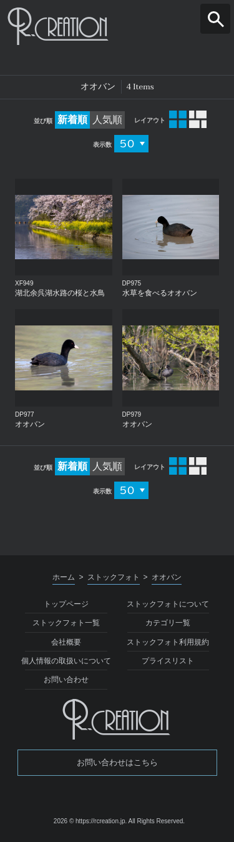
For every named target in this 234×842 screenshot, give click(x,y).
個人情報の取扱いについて (66, 660)
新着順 (72, 119)
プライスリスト (168, 660)
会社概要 (66, 642)
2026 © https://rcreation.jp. (90, 821)
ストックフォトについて (168, 604)
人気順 (107, 119)
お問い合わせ (66, 679)
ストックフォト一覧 (66, 622)
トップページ (66, 604)
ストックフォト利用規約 (168, 642)
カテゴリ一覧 (167, 622)
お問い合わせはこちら (117, 762)
